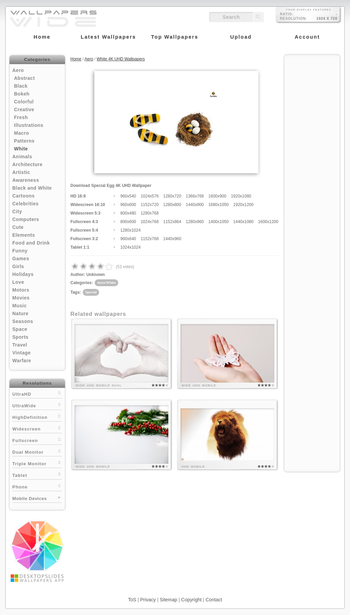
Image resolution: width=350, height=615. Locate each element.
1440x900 (195, 204)
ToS (132, 599)
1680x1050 (218, 204)
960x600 (128, 204)
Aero (18, 70)
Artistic (21, 172)
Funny (20, 250)
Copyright (191, 599)
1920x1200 (243, 204)
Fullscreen (37, 440)
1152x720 (149, 204)
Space (19, 329)
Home (75, 59)
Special (91, 292)
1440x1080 (243, 221)
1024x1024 (130, 247)
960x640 (128, 238)
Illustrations (28, 125)
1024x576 (149, 196)
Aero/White (106, 282)
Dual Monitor (37, 451)
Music (19, 305)
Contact (213, 599)
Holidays (22, 274)
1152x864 (172, 221)
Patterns (24, 141)
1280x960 (195, 221)
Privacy (148, 599)
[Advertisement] (312, 161)
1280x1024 (130, 230)
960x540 (128, 196)
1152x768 (149, 238)
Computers (25, 219)
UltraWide (37, 405)
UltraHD (37, 393)
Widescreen (37, 428)
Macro (21, 133)
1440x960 (172, 238)
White (21, 148)
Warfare (21, 360)
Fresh (21, 117)
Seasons (22, 321)
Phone (37, 486)
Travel (19, 345)
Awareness (25, 180)
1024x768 (149, 221)
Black (21, 86)
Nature (20, 313)
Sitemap (168, 599)
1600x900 (217, 196)
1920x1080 (241, 196)
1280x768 (149, 213)
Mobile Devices (29, 498)
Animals (22, 156)
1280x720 (172, 196)
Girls (18, 266)
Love (18, 282)
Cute (18, 227)
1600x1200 (268, 221)
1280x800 (172, 204)
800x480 (128, 213)
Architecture (27, 164)
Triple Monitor (37, 463)
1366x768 (195, 196)
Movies (20, 298)
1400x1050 (218, 221)
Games (20, 258)
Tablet (37, 474)
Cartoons (23, 196)
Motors (20, 290)
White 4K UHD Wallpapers (121, 59)
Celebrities (25, 203)
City (17, 211)
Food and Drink (31, 243)
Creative (24, 109)
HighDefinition (37, 416)
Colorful (24, 101)
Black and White (32, 188)
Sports (20, 337)
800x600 (128, 221)
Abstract (24, 78)
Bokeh (21, 94)
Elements (23, 235)
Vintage (21, 352)
